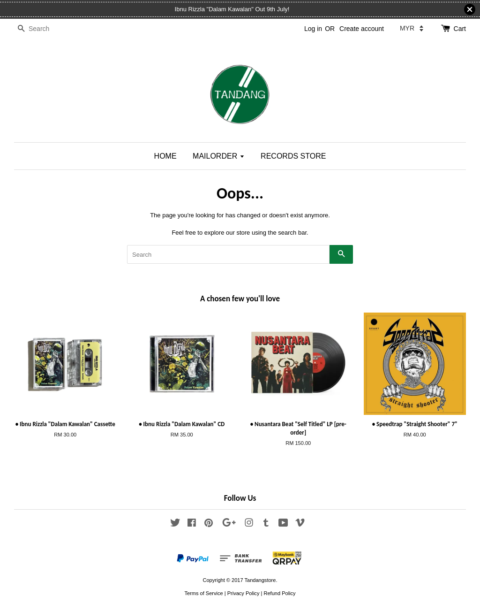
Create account (361, 28)
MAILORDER (219, 156)
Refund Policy (279, 593)
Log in (313, 28)
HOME (165, 156)
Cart (460, 28)
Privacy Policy (243, 593)
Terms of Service (203, 593)
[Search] (42, 29)
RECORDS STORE (293, 156)
